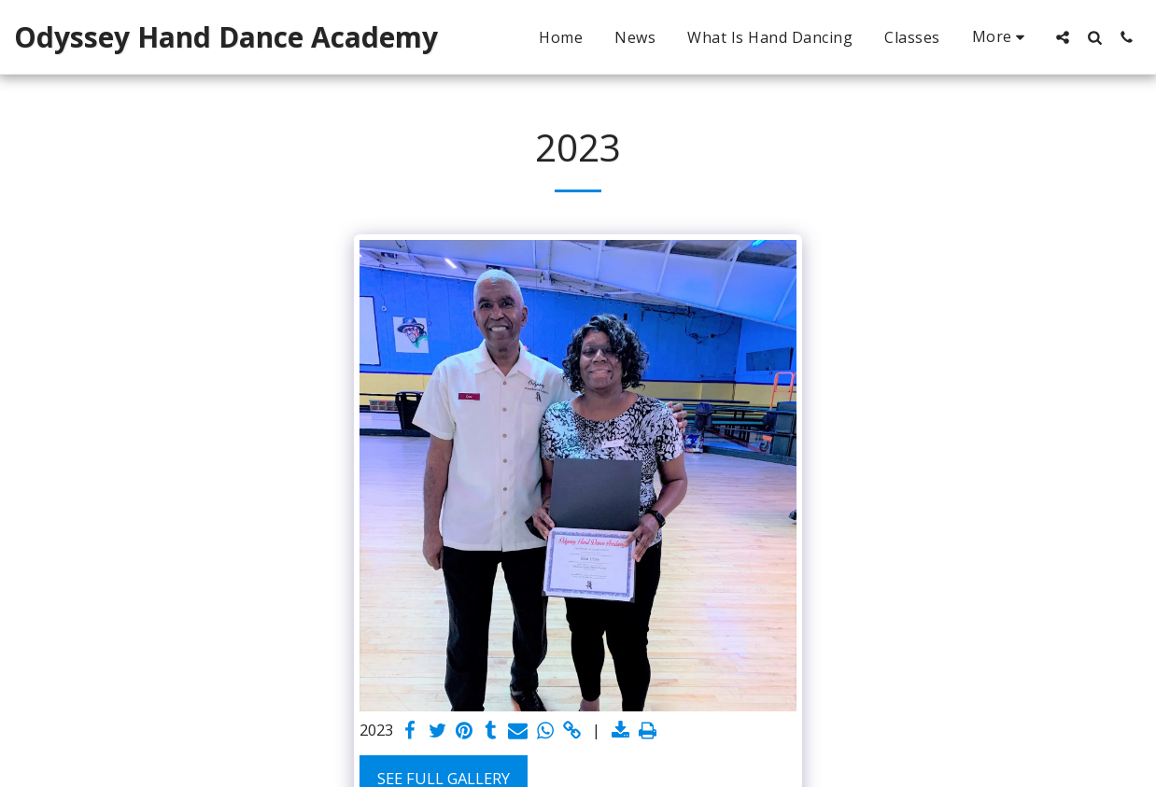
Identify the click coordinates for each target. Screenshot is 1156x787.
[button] (1063, 37)
